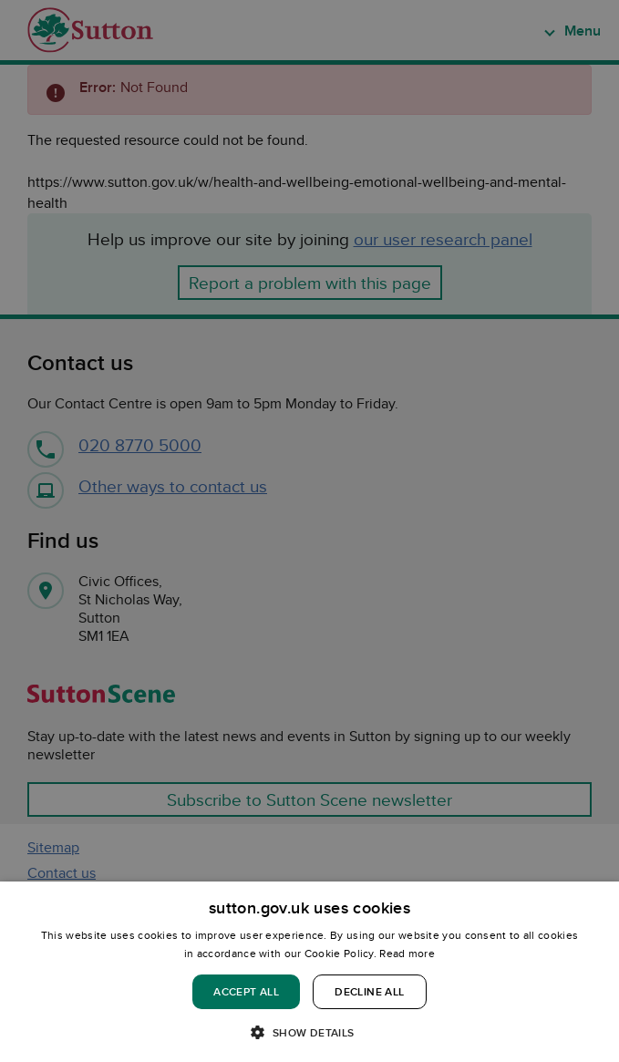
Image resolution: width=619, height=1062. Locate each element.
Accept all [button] (246, 991)
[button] (309, 1031)
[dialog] (309, 972)
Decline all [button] (369, 991)
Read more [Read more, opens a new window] (407, 953)
